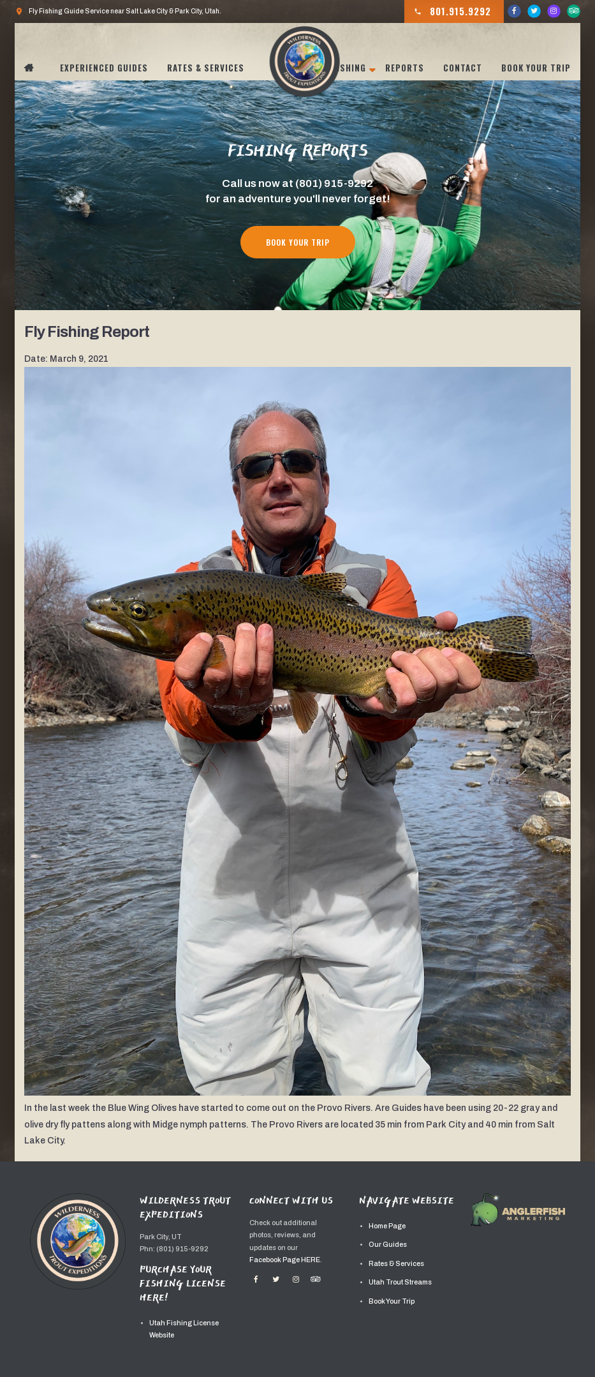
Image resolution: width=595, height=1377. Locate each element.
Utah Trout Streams (400, 1282)
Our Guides (388, 1244)
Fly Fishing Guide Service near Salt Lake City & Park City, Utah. (118, 11)
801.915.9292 (452, 11)
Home (35, 67)
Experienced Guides (104, 67)
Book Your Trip (536, 67)
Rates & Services (205, 67)
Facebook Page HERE (284, 1259)
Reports (404, 67)
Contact (462, 67)
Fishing (349, 67)
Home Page (387, 1226)
